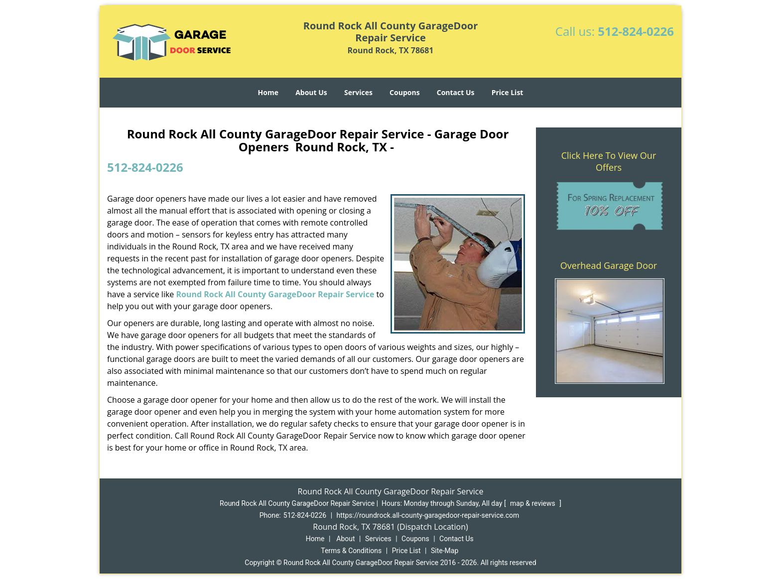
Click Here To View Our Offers (608, 161)
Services (358, 92)
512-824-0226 (636, 31)
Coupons (404, 92)
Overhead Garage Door (608, 265)
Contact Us (456, 92)
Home (268, 92)
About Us (311, 92)
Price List (507, 92)
